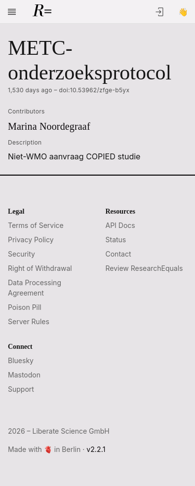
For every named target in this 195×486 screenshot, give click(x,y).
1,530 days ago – (68, 90)
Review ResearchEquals (144, 268)
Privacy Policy (31, 239)
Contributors (26, 111)
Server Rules (28, 321)
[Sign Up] (183, 12)
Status (116, 239)
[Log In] (159, 12)
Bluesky (21, 360)
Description (24, 142)
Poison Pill (24, 307)
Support (21, 389)
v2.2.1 (95, 449)
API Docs (120, 225)
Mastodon (24, 375)
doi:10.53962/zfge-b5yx (94, 90)
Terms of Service (36, 225)
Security (21, 254)
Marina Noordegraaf (49, 126)
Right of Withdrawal (40, 268)
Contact (118, 254)
